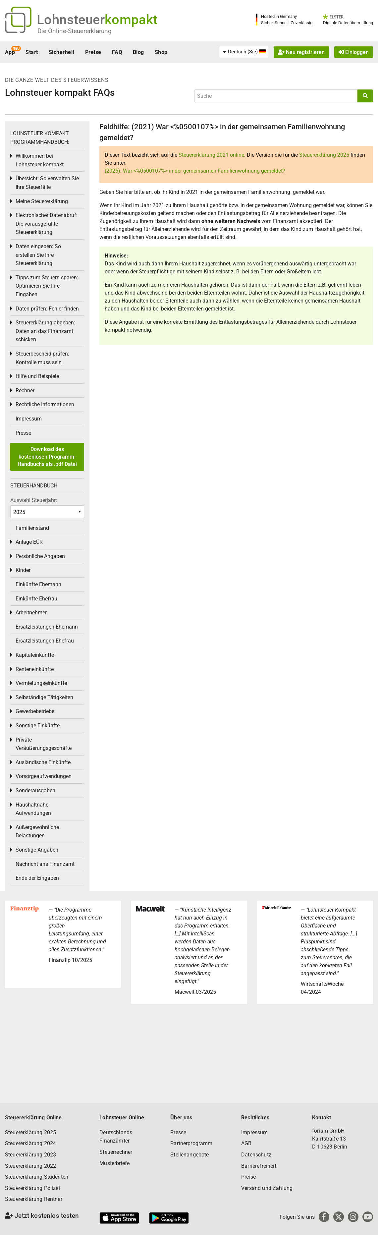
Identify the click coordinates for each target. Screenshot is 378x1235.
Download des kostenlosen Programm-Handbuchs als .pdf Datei (47, 456)
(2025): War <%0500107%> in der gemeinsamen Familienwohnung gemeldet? (195, 171)
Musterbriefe (114, 1163)
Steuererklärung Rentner (33, 1199)
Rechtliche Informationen (45, 404)
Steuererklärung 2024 (30, 1143)
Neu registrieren (301, 52)
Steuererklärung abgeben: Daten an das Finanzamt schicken (45, 331)
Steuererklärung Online (33, 1117)
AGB (246, 1143)
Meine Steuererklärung (42, 201)
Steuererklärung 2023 (30, 1154)
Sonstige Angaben (37, 850)
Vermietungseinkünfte (41, 683)
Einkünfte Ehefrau (36, 598)
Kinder (23, 570)
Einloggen (354, 52)
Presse (23, 433)
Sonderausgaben (35, 790)
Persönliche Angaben (40, 556)
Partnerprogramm (191, 1143)
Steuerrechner (115, 1152)
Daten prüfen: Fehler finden (47, 309)
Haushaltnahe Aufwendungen (33, 809)
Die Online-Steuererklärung (74, 31)
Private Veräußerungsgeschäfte (44, 744)
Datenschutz (256, 1154)
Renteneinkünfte (35, 669)
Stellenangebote (189, 1154)
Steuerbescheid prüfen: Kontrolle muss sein (42, 358)
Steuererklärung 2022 (30, 1166)
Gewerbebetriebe (35, 711)
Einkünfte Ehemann (38, 584)
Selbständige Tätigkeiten (44, 697)
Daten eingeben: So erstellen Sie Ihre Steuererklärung (38, 254)
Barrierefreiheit (258, 1166)
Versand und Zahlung (267, 1188)
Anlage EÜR (29, 542)
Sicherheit (62, 52)
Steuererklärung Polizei (32, 1188)
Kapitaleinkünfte (35, 655)
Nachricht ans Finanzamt (45, 864)
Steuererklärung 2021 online (211, 155)
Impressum (29, 419)
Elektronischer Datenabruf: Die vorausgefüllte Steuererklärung (47, 223)
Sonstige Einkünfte (38, 725)
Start (32, 52)
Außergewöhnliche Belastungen (37, 831)
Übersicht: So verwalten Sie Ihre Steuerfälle (47, 182)
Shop (161, 52)
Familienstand (32, 528)
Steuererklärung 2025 (324, 155)
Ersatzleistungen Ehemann (47, 627)
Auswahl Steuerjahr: (33, 500)
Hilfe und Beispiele (37, 376)
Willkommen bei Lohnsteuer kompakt (40, 160)
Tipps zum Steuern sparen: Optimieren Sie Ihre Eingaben (47, 286)
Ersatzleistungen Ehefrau (45, 641)
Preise (93, 52)
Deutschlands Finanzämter (115, 1136)
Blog (138, 52)
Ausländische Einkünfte (43, 762)
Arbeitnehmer (31, 612)
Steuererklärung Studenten (36, 1177)
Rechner (25, 390)
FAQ (117, 52)
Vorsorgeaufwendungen (44, 776)
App (10, 52)
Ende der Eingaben (37, 878)
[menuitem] (243, 52)
